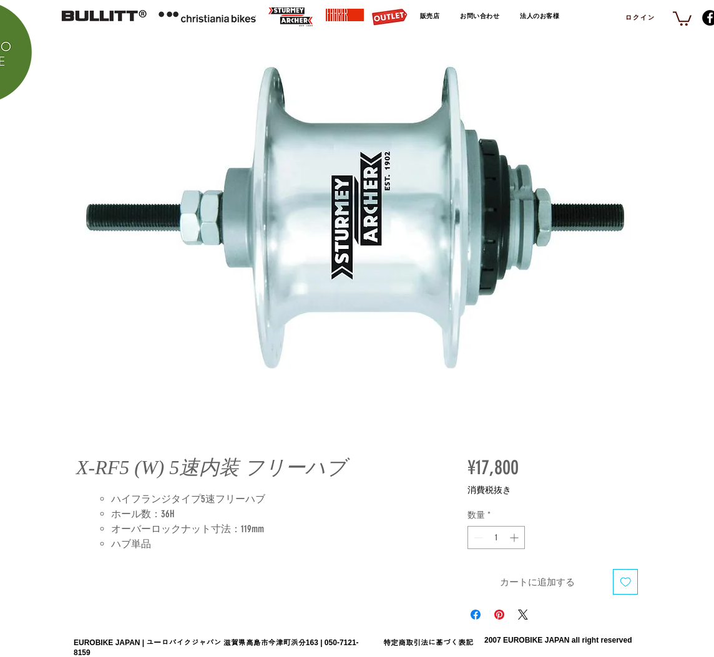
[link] (682, 18)
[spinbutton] (496, 537)
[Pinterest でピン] (499, 614)
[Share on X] (523, 614)
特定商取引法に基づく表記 (428, 642)
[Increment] (515, 537)
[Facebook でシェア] (475, 614)
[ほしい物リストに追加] (625, 582)
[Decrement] (477, 537)
